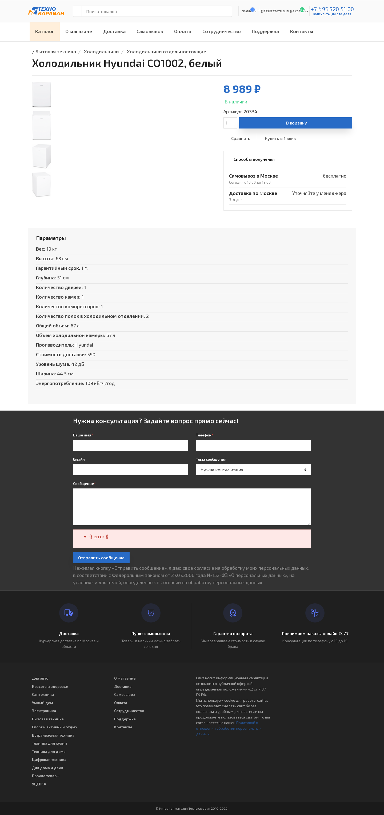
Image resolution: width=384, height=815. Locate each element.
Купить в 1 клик (280, 138)
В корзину (296, 122)
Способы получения (254, 159)
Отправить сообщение (101, 557)
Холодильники (101, 51)
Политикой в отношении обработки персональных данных (228, 728)
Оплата (182, 31)
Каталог (44, 31)
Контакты (301, 31)
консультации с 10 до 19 (332, 14)
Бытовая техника (55, 51)
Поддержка (265, 31)
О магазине (78, 31)
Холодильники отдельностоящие (166, 51)
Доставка (114, 31)
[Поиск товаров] (157, 11)
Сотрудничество (221, 31)
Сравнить (240, 138)
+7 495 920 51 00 (332, 9)
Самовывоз (150, 31)
